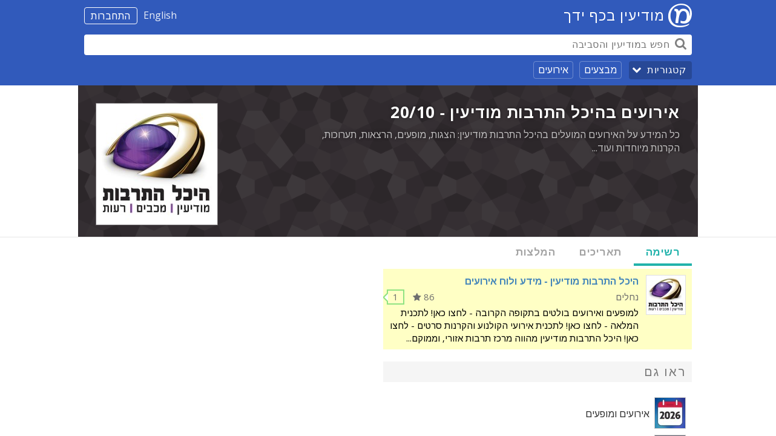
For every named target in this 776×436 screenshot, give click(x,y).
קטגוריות (666, 70)
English (160, 15)
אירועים (553, 70)
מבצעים (600, 70)
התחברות (111, 16)
